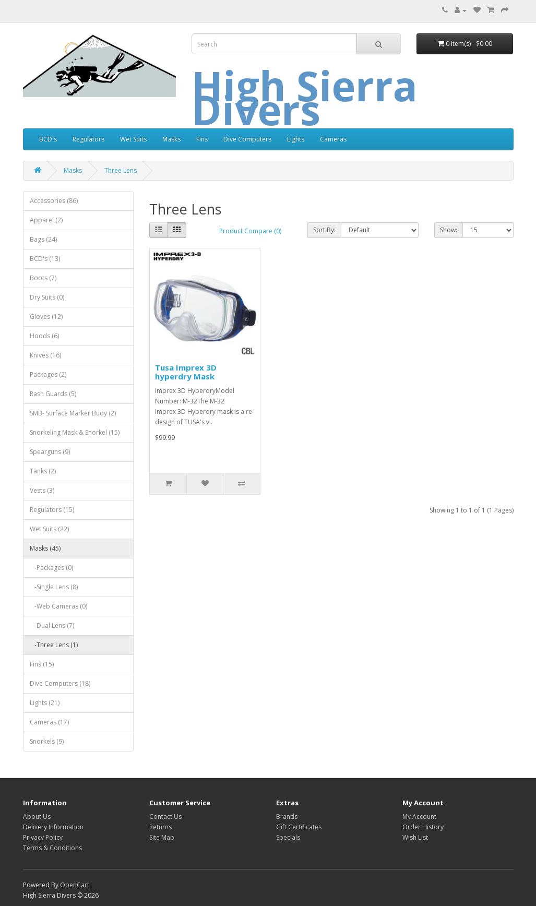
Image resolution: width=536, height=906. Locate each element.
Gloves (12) (46, 316)
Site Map (161, 837)
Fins (202, 139)
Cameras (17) (49, 722)
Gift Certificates (298, 826)
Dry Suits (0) (47, 297)
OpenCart (74, 884)
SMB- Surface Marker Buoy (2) (73, 413)
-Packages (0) (51, 567)
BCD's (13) (45, 258)
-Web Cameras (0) (58, 606)
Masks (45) (45, 548)
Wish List (415, 837)
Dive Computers (247, 139)
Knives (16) (45, 355)
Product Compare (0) (250, 231)
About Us (37, 816)
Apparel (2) (46, 220)
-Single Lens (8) (54, 586)
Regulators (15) (52, 509)
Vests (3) (42, 490)
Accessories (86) (54, 200)
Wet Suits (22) (49, 528)
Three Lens (120, 170)
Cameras (333, 139)
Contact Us (165, 816)
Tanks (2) (43, 471)
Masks (171, 139)
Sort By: (324, 229)
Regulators (88, 139)
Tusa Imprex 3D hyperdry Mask (186, 372)
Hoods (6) (44, 335)
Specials (288, 837)
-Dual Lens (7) (52, 625)
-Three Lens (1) (54, 644)
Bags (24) (43, 239)
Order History (423, 826)
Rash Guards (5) (53, 393)
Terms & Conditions (52, 847)
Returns (160, 826)
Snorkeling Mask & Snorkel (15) (75, 432)
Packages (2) (48, 374)
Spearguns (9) (50, 451)
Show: (448, 229)
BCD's (48, 139)
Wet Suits (133, 139)
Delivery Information (53, 826)
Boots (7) (43, 277)
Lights (295, 139)
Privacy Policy (43, 837)
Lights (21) (44, 702)
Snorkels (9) (47, 741)
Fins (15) (42, 664)
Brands (286, 816)
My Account (419, 816)
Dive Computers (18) (60, 683)
